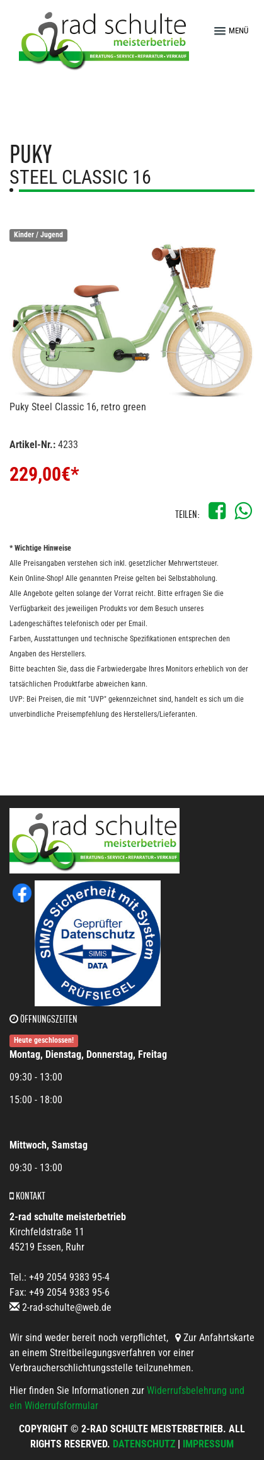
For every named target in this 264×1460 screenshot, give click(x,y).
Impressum (208, 1444)
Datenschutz (144, 1444)
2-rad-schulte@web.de (67, 1307)
